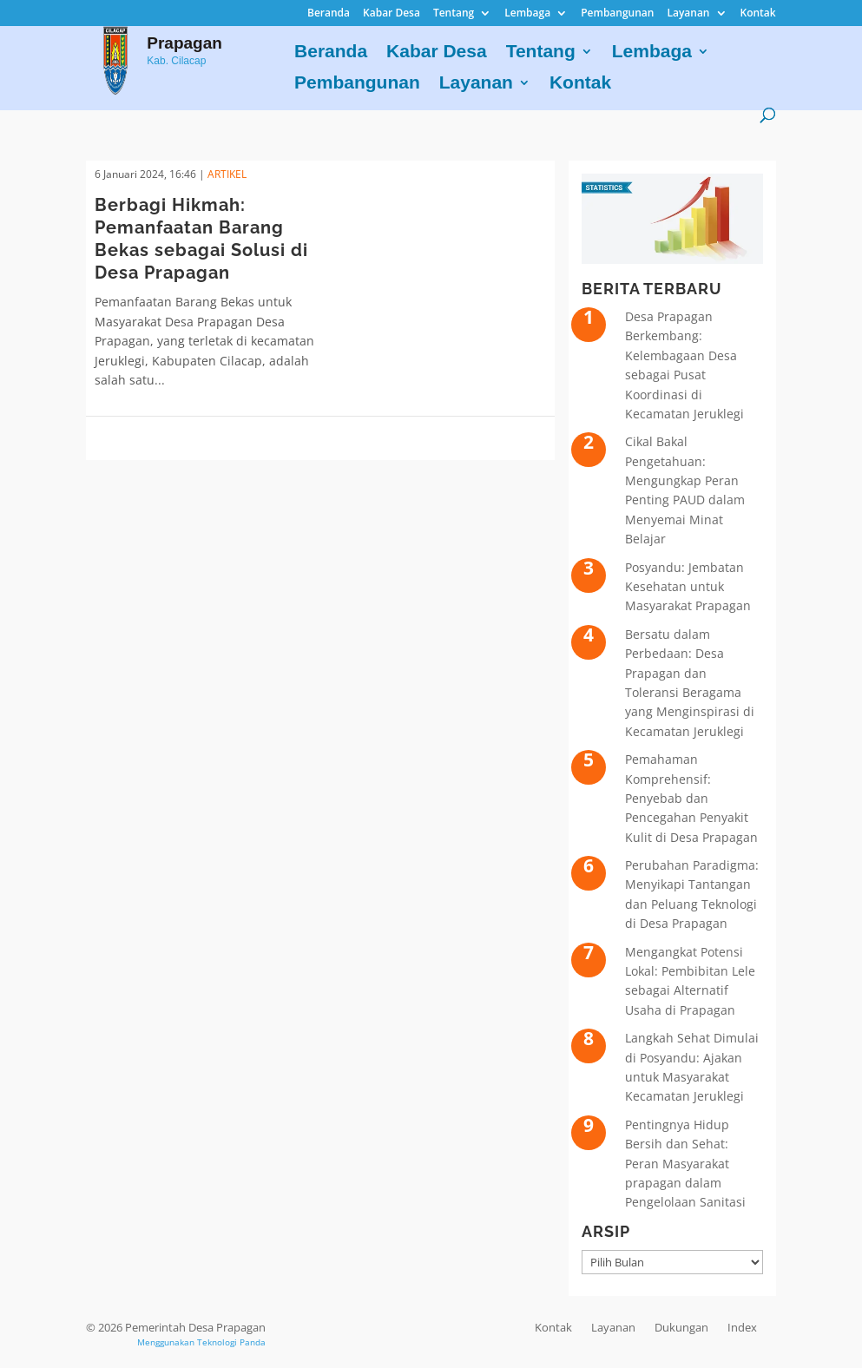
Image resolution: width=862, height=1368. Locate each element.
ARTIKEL (227, 174)
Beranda (328, 14)
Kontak (758, 14)
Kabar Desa (391, 14)
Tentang (453, 14)
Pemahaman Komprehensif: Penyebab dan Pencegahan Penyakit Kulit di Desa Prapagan (691, 798)
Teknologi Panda (231, 1342)
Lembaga (527, 14)
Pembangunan (617, 14)
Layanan (688, 14)
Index (742, 1327)
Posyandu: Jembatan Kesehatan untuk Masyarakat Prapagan (688, 587)
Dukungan (681, 1327)
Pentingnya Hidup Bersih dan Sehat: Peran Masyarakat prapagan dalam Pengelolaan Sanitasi (685, 1163)
